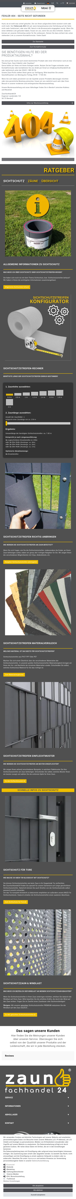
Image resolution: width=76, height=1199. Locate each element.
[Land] (48, 3)
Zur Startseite (38, 41)
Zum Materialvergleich (14, 675)
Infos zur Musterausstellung (50, 103)
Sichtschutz (14, 181)
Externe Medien (13, 1174)
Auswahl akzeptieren (38, 1195)
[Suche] (57, 3)
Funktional (11, 1179)
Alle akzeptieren (38, 1186)
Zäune (33, 181)
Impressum (32, 1158)
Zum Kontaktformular (38, 47)
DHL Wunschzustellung (16, 1176)
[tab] (14, 181)
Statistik (10, 1167)
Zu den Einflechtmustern (15, 781)
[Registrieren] (39, 3)
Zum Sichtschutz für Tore (15, 902)
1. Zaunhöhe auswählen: (18, 387)
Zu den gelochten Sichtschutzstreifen (20, 1015)
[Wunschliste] (62, 3)
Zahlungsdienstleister (15, 1172)
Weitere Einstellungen (11, 1181)
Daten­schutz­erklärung (40, 1161)
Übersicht (49, 181)
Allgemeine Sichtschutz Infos (16, 287)
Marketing (11, 1169)
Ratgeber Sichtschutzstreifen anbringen (20, 562)
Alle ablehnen (38, 1190)
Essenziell (11, 1165)
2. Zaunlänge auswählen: (18, 413)
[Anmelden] (27, 3)
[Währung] (52, 3)
